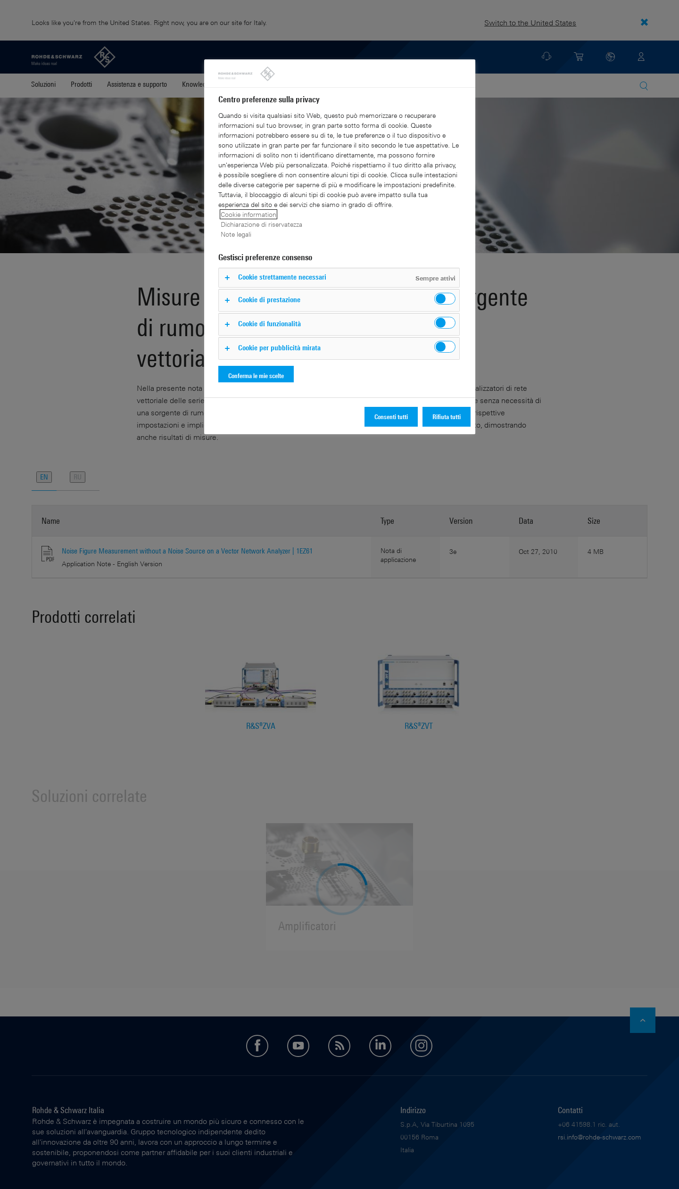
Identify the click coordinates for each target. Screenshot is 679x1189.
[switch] (444, 299)
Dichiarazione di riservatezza (261, 224)
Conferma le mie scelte (256, 376)
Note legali (236, 234)
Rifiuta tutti (446, 417)
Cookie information (248, 214)
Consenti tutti (391, 417)
